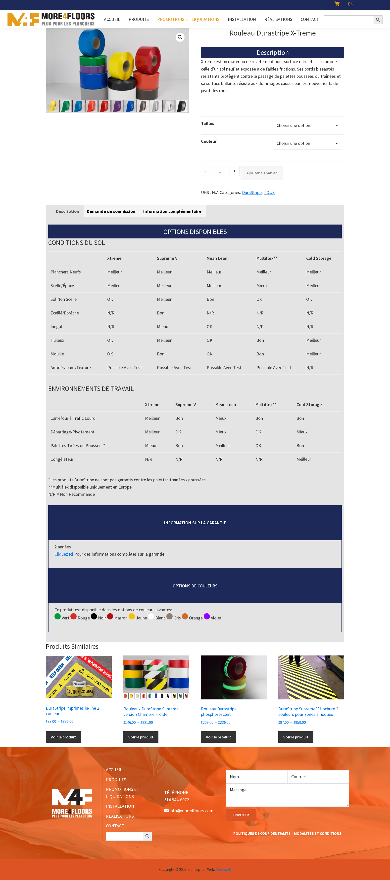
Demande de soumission (111, 211)
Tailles (207, 123)
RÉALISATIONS (120, 816)
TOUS (269, 192)
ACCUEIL (114, 769)
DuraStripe (252, 192)
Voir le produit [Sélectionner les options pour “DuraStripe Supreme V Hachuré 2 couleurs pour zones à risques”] (295, 736)
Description (67, 211)
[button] (180, 37)
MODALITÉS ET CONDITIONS (317, 833)
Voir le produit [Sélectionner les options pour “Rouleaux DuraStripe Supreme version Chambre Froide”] (140, 736)
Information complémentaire (172, 211)
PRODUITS (116, 779)
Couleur (209, 141)
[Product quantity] (219, 171)
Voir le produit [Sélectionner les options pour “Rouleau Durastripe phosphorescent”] (218, 736)
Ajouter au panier (261, 172)
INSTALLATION (120, 806)
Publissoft (223, 869)
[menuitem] (350, 3)
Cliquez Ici (63, 554)
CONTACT (115, 826)
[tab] (67, 211)
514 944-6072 (176, 800)
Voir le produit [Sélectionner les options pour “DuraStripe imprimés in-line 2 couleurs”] (63, 736)
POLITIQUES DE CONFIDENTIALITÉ (262, 833)
